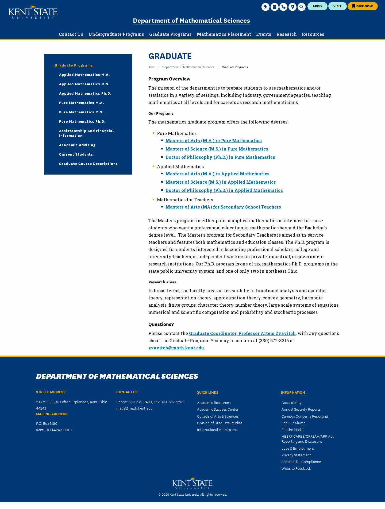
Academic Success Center (217, 409)
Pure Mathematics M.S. (81, 111)
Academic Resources (213, 402)
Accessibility (292, 402)
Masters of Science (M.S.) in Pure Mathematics (216, 149)
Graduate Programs (74, 65)
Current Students (76, 154)
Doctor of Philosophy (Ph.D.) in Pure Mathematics (220, 157)
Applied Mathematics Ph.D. (85, 93)
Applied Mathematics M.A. (84, 74)
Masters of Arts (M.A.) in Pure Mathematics (213, 140)
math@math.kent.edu (134, 408)
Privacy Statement (296, 455)
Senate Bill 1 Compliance (301, 461)
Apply (317, 6)
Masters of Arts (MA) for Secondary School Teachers (223, 207)
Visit (337, 6)
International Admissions (217, 429)
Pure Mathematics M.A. (81, 102)
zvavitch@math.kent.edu (176, 347)
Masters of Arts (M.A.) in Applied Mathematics (217, 173)
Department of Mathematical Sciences (191, 20)
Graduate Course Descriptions (88, 163)
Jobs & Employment (298, 448)
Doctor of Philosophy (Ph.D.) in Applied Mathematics (224, 190)
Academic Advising (77, 144)
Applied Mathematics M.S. (84, 83)
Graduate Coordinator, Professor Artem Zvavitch (242, 333)
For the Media (292, 429)
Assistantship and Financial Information (86, 133)
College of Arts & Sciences (217, 416)
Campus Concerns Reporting (305, 416)
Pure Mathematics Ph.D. (82, 121)
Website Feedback (296, 468)
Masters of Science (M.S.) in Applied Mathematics (220, 182)
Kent (151, 66)
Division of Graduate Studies (219, 423)
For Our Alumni (294, 423)
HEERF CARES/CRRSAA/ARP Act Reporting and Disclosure (308, 438)
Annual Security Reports (301, 409)
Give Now (362, 6)
